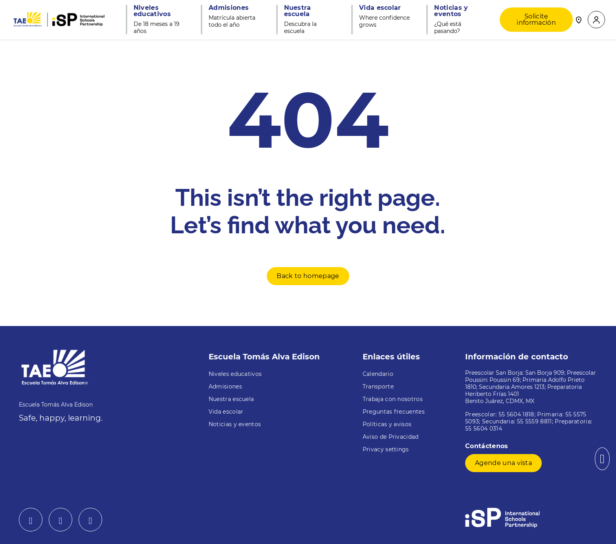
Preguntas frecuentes (394, 411)
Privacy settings (386, 449)
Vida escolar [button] (380, 8)
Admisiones (225, 386)
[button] (596, 20)
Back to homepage (308, 276)
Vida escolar (226, 411)
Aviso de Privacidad (391, 436)
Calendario (378, 373)
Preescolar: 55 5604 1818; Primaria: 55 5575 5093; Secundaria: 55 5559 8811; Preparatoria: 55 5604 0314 (528, 421)
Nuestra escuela (231, 399)
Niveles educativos (235, 373)
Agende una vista (503, 463)
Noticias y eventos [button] (451, 11)
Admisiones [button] (229, 8)
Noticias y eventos (235, 424)
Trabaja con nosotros (393, 399)
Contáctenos (487, 446)
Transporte (378, 386)
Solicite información (536, 19)
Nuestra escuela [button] (297, 11)
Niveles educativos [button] (152, 11)
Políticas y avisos (387, 424)
